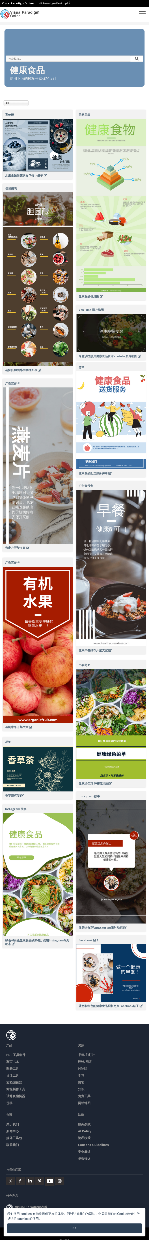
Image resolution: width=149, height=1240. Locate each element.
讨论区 (82, 1068)
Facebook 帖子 (89, 940)
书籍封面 (84, 665)
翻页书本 (12, 1062)
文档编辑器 (14, 1082)
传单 (81, 367)
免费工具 (84, 1096)
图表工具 (12, 1068)
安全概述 (84, 1152)
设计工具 (12, 1075)
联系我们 (12, 1145)
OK (74, 1228)
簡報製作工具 (15, 1089)
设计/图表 (85, 1062)
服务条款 (84, 1124)
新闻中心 (12, 1131)
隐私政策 (84, 1138)
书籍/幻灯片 (86, 1055)
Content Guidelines (93, 1145)
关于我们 (12, 1124)
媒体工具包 (14, 1138)
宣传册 (9, 115)
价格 (9, 1103)
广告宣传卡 (12, 383)
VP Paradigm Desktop (54, 3)
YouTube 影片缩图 (91, 310)
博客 (81, 1082)
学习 (81, 1075)
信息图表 (84, 115)
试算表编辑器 (15, 1096)
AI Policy (84, 1131)
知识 (81, 1089)
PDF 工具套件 (16, 1055)
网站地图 (84, 1103)
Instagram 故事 (89, 796)
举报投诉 (84, 1158)
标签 (8, 742)
